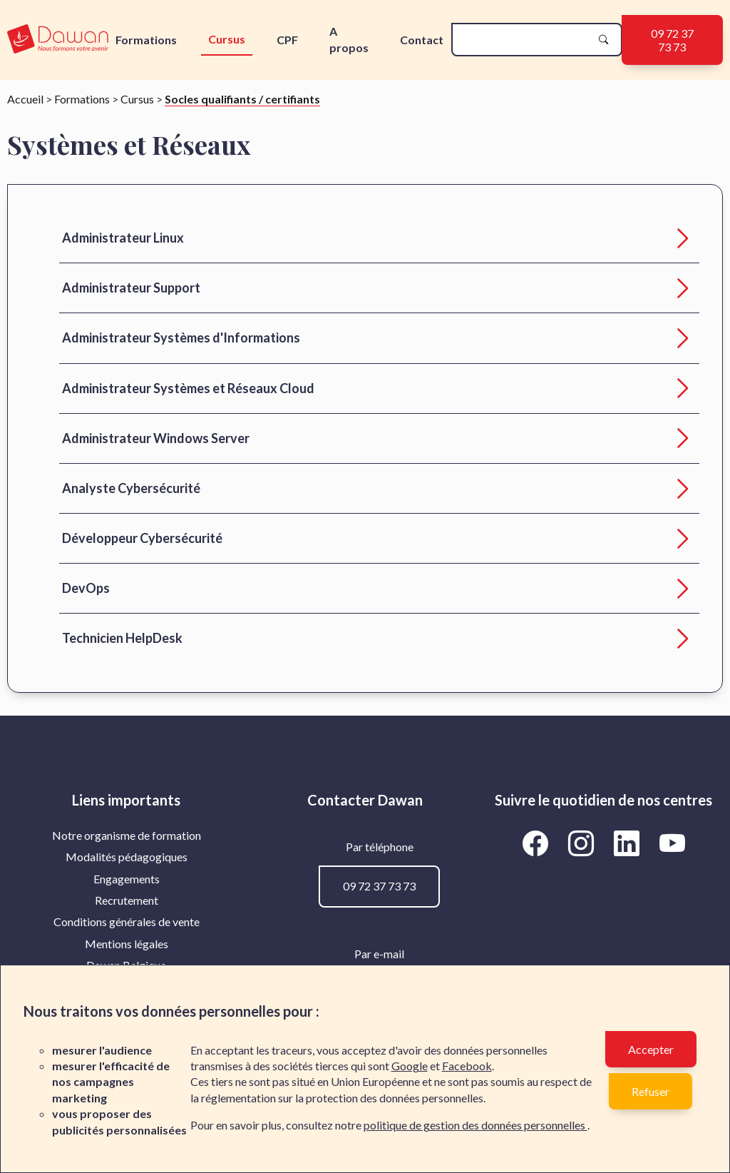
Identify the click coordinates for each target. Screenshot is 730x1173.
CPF (287, 39)
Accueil (25, 99)
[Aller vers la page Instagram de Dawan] (583, 843)
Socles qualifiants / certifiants (242, 99)
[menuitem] (126, 835)
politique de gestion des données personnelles (475, 1125)
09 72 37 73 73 (672, 40)
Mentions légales (126, 943)
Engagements (126, 878)
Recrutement (126, 900)
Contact (421, 39)
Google (409, 1065)
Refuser (650, 1091)
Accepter (651, 1049)
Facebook (467, 1065)
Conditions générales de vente (126, 921)
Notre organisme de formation (126, 835)
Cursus (226, 39)
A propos (349, 39)
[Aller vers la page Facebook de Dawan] (537, 843)
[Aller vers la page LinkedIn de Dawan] (629, 843)
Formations (146, 39)
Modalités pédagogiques (126, 856)
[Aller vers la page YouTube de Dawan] (672, 843)
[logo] (57, 39)
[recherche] (525, 39)
